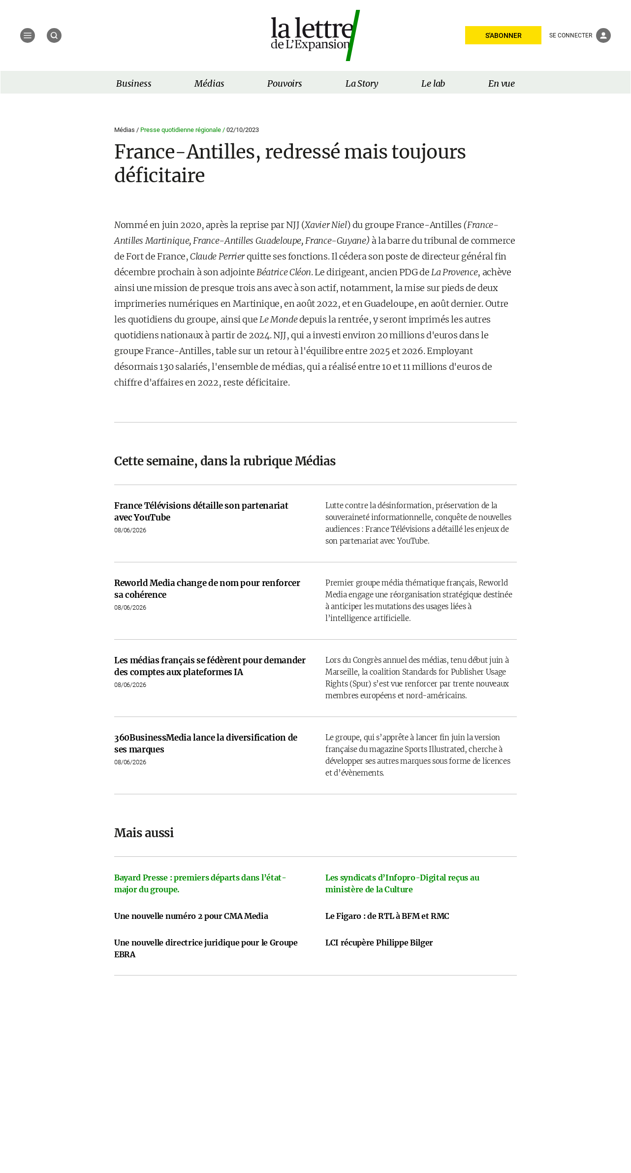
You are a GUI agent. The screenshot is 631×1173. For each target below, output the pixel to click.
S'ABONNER (503, 35)
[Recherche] (54, 35)
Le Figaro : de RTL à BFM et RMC (387, 916)
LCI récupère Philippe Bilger (379, 942)
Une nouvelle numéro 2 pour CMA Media (191, 916)
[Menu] (27, 35)
